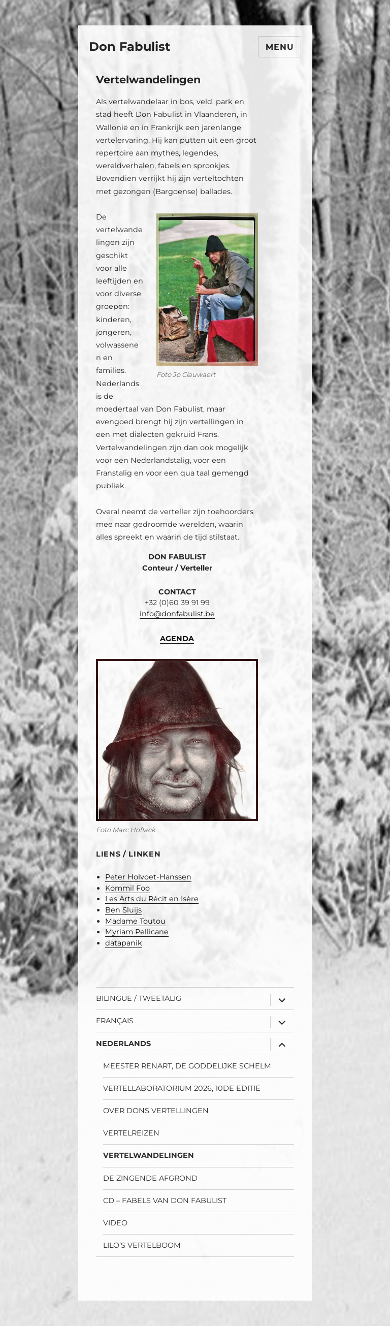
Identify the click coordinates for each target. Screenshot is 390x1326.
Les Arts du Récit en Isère (152, 898)
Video (115, 1222)
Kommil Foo (127, 888)
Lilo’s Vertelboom (142, 1245)
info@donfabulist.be (177, 613)
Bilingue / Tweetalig (138, 998)
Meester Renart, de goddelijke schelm (187, 1065)
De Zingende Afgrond (150, 1178)
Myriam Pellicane (137, 931)
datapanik (123, 943)
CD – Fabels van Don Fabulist (164, 1200)
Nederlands (123, 1043)
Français (115, 1020)
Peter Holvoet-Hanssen (148, 876)
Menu (280, 47)
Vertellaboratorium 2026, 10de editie (182, 1088)
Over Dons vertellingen (156, 1110)
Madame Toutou (135, 921)
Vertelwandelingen (148, 1155)
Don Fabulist (129, 46)
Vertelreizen (131, 1133)
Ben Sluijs (123, 909)
